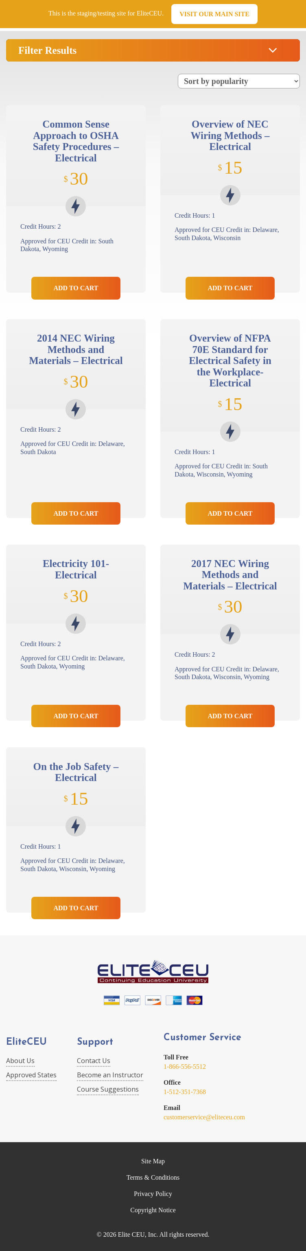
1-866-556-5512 (185, 1066)
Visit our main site (214, 14)
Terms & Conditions (153, 1177)
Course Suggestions (108, 1089)
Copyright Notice (153, 1210)
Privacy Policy (153, 1193)
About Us (20, 1060)
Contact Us (93, 1060)
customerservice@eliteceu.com (204, 1117)
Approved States (31, 1074)
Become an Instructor (110, 1074)
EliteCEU (26, 1042)
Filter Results (47, 50)
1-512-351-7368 (185, 1091)
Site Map (153, 1161)
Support (95, 1042)
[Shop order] (239, 81)
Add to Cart (75, 288)
